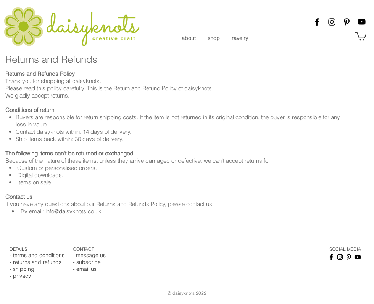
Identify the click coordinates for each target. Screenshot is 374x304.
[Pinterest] (346, 22)
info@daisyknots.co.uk (73, 211)
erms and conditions (39, 255)
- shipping (22, 269)
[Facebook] (317, 22)
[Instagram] (332, 22)
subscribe (88, 262)
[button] (360, 35)
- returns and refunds (35, 262)
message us (91, 255)
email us (86, 269)
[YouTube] (361, 22)
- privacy (20, 275)
